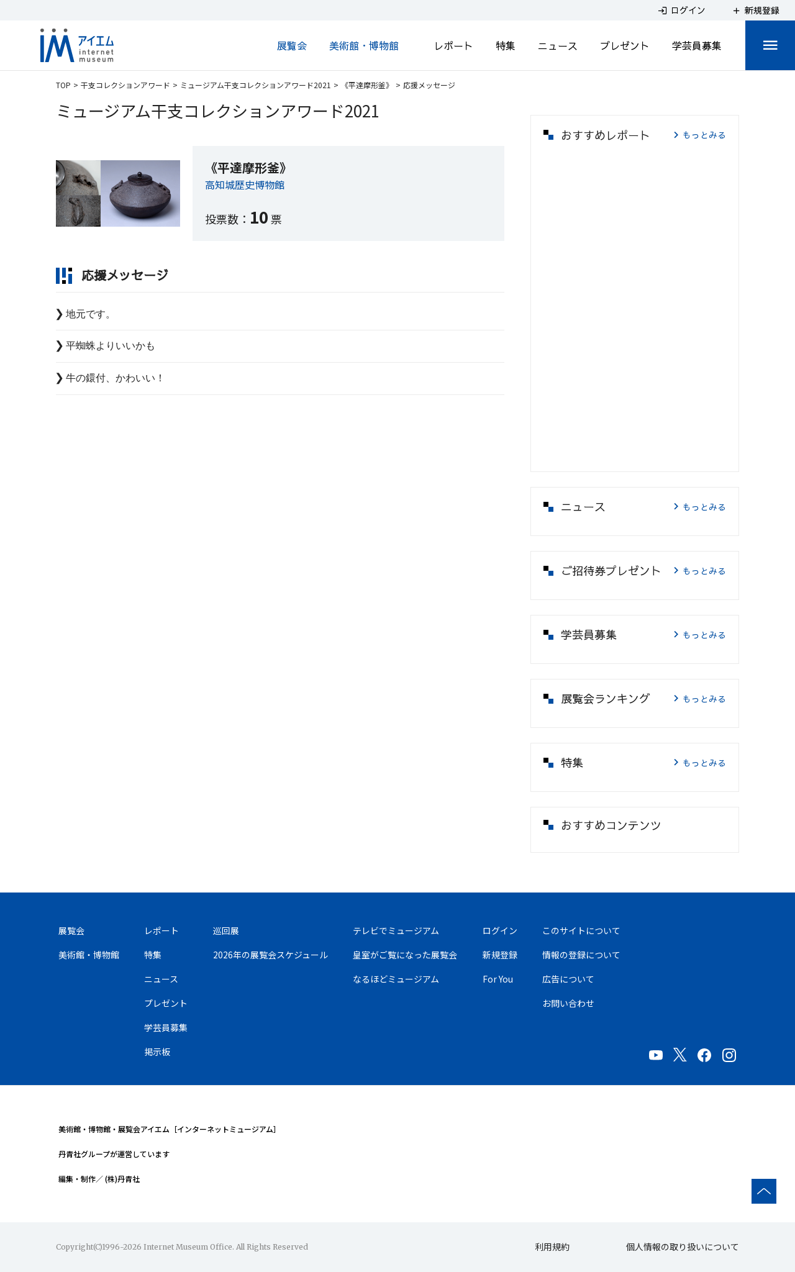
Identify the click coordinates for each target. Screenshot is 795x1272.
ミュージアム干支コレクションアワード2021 (255, 85)
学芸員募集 (697, 45)
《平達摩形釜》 (367, 85)
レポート (453, 45)
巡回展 (226, 930)
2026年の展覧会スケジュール (270, 954)
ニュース (558, 45)
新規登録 (500, 954)
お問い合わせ (568, 1003)
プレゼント (625, 45)
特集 (506, 45)
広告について (568, 979)
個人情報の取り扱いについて (682, 1246)
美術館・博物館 (364, 45)
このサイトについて (581, 930)
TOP (63, 85)
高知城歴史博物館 (244, 184)
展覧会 (292, 45)
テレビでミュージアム (396, 930)
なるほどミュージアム (396, 979)
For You (498, 979)
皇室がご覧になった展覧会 (405, 954)
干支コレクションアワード (125, 85)
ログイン (500, 930)
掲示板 (157, 1051)
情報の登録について (581, 954)
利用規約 (552, 1246)
